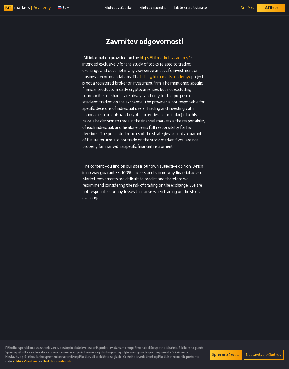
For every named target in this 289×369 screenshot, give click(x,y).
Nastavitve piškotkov (263, 354)
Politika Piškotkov (25, 361)
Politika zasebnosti (57, 361)
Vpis (251, 7)
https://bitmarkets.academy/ (165, 57)
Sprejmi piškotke (226, 354)
